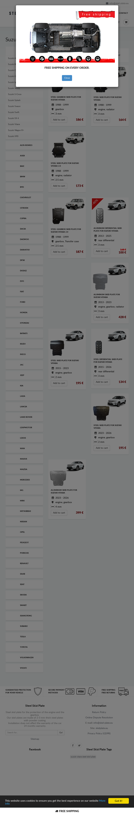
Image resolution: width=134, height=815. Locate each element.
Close (67, 78)
